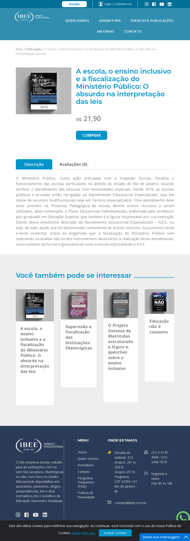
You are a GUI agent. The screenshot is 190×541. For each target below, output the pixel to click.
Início (19, 49)
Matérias (105, 31)
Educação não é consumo (159, 326)
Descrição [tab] (34, 164)
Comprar (91, 135)
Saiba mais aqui (83, 533)
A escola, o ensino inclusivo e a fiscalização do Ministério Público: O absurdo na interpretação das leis (34, 350)
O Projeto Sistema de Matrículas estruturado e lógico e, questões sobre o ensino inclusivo (120, 346)
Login (108, 4)
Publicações (33, 49)
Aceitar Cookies (115, 533)
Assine (74, 4)
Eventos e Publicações (152, 20)
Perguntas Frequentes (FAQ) (86, 482)
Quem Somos (77, 20)
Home (82, 452)
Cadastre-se (123, 4)
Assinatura (110, 20)
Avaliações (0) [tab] (73, 164)
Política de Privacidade (86, 495)
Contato (133, 31)
